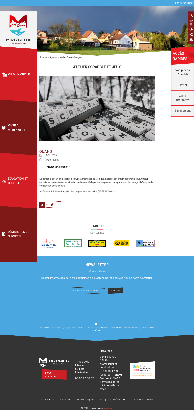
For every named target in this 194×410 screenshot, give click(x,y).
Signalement (182, 110)
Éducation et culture (18, 181)
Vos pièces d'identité (182, 72)
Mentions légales (85, 399)
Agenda (53, 57)
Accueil (43, 57)
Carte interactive (182, 98)
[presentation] (97, 306)
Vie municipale (19, 74)
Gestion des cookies (142, 399)
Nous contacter (51, 374)
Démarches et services (18, 234)
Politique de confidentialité (113, 399)
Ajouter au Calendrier (55, 166)
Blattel (182, 85)
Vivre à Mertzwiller (17, 128)
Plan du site (65, 399)
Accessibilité (47, 399)
